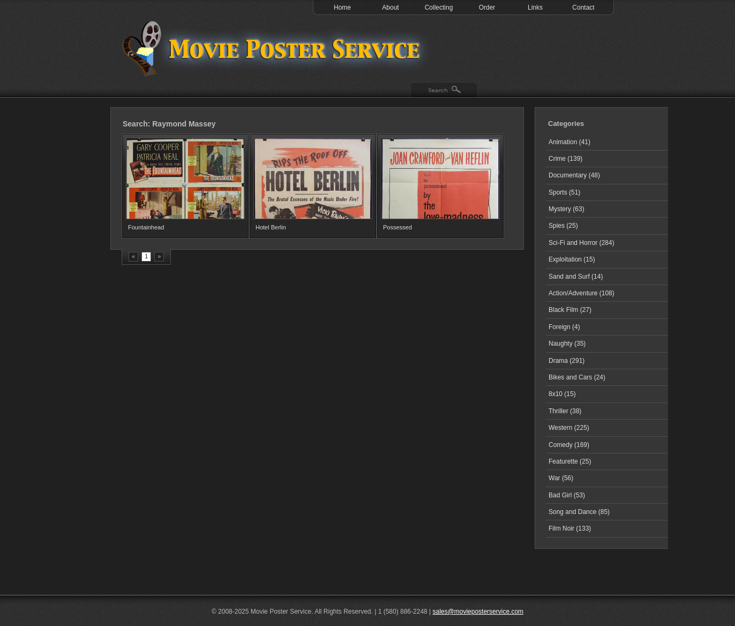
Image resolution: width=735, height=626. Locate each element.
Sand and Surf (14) (576, 276)
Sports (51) (564, 192)
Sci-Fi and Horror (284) (581, 243)
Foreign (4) (564, 327)
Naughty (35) (567, 343)
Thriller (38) (565, 411)
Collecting (439, 7)
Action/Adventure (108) (581, 293)
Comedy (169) (569, 445)
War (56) (561, 478)
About (390, 7)
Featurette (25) (570, 461)
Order (487, 7)
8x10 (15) (562, 394)
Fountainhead (146, 227)
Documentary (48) (574, 175)
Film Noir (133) (570, 528)
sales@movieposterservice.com (478, 611)
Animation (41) (569, 142)
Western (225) (569, 427)
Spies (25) (563, 225)
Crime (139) (565, 158)
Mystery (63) (566, 209)
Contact (583, 7)
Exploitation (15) (572, 259)
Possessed (397, 227)
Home (342, 7)
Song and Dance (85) (579, 512)
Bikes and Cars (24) (577, 377)
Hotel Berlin (271, 227)
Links (535, 7)
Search (444, 90)
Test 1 (274, 48)
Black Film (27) (570, 310)
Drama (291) (566, 360)
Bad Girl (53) (567, 495)
